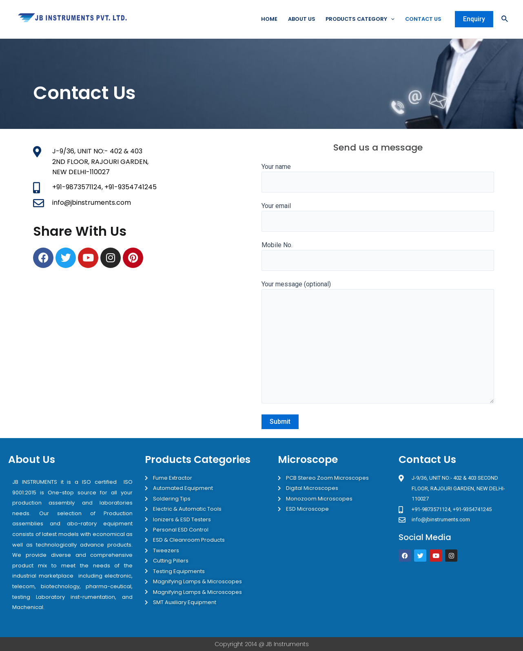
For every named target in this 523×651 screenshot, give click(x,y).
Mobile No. (378, 256)
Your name (378, 178)
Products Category (359, 19)
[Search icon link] (505, 19)
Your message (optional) (378, 344)
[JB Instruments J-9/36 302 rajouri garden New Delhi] (456, 599)
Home (267, 19)
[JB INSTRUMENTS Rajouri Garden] (145, 337)
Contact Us (422, 19)
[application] (390, 19)
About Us (299, 19)
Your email (378, 217)
